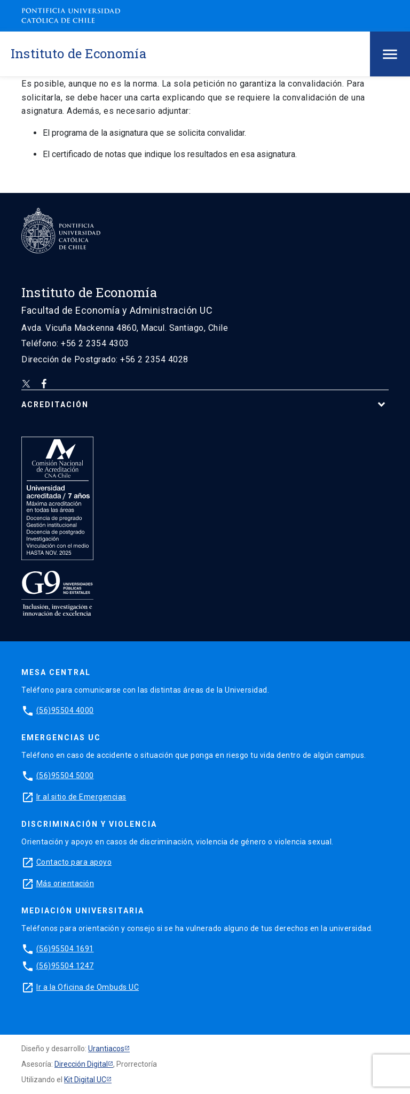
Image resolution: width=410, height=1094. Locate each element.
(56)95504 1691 (65, 948)
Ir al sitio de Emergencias (81, 797)
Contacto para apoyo (74, 862)
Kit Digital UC (85, 1079)
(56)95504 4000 (65, 710)
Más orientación (65, 883)
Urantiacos (106, 1048)
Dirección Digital (81, 1064)
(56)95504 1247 (65, 965)
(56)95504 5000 (65, 775)
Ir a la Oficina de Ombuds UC (87, 987)
